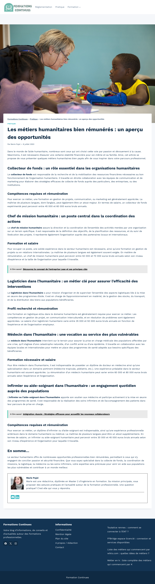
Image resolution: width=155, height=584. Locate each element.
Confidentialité (63, 530)
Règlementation (43, 7)
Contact (59, 547)
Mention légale (63, 534)
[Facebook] (5, 543)
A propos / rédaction (66, 543)
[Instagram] (15, 543)
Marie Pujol (15, 144)
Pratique (59, 7)
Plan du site (61, 538)
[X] (10, 543)
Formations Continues (17, 119)
